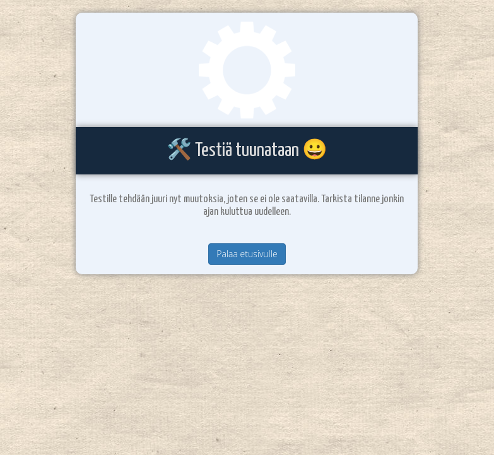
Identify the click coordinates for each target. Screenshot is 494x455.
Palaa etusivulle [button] (246, 254)
